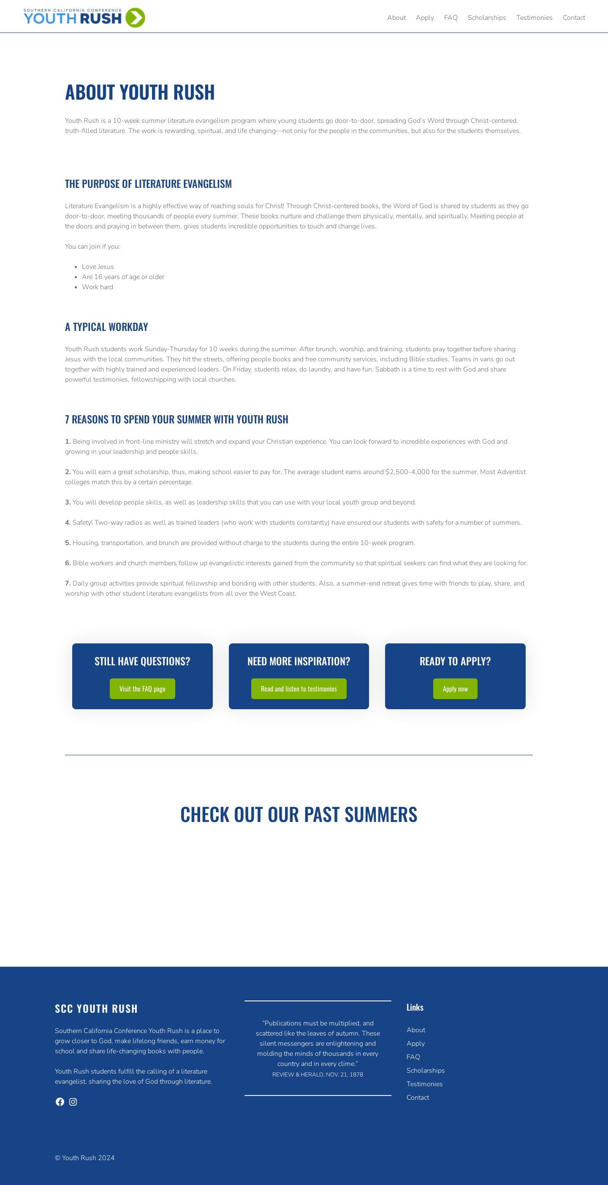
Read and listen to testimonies (299, 688)
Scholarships (426, 1070)
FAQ (413, 1057)
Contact (418, 1097)
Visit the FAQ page (142, 688)
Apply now (455, 688)
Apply (416, 1043)
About (416, 1030)
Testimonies (425, 1084)
